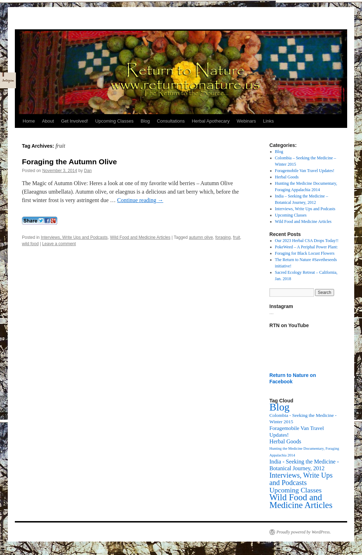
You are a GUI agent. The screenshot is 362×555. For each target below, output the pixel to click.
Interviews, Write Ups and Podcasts (74, 237)
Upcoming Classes (114, 121)
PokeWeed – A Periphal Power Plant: (306, 246)
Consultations (171, 121)
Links (268, 121)
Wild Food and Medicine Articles (140, 237)
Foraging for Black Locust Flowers (305, 253)
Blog (145, 121)
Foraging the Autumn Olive (69, 162)
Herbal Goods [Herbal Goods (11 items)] (285, 441)
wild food (30, 243)
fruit (236, 237)
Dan (88, 170)
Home (29, 121)
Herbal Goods (287, 177)
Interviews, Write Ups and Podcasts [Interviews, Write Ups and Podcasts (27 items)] (301, 478)
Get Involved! (74, 121)
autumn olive (201, 237)
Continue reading (140, 200)
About (48, 121)
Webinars (246, 121)
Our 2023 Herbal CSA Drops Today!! (307, 240)
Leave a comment (59, 243)
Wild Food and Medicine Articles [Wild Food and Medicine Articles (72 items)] (300, 501)
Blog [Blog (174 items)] (279, 407)
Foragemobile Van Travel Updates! (304, 170)
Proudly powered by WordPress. (303, 532)
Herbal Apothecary (210, 121)
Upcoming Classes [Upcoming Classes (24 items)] (295, 490)
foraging (222, 237)
